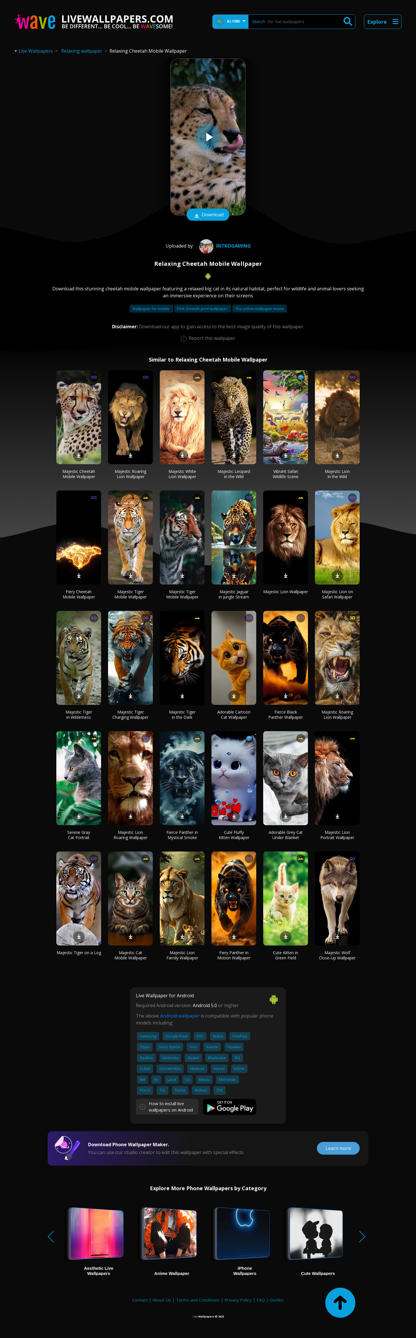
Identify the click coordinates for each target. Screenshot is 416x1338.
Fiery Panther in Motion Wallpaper (233, 955)
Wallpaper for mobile (151, 308)
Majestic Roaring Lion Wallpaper (130, 474)
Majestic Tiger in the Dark (182, 714)
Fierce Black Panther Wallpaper (285, 714)
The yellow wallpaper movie (259, 308)
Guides (277, 1300)
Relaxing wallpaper (81, 51)
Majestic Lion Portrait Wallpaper (337, 835)
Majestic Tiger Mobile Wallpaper (130, 594)
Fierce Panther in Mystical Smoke (182, 835)
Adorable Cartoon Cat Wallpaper (233, 714)
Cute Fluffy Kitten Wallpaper (234, 835)
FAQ (261, 1300)
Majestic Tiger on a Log (79, 952)
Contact (140, 1300)
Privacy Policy (238, 1300)
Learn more (338, 1148)
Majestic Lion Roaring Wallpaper (131, 835)
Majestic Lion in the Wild (337, 474)
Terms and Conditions (198, 1300)
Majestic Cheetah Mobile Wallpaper (78, 474)
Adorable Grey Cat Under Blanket (286, 835)
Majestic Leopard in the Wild (234, 474)
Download (208, 215)
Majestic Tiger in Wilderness (79, 714)
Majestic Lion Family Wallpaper (182, 955)
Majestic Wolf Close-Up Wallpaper (337, 955)
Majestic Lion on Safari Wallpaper (337, 594)
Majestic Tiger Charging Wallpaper (130, 714)
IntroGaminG (224, 246)
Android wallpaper (180, 1016)
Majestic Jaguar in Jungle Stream (234, 594)
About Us (162, 1300)
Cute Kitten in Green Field (285, 955)
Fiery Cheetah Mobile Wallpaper (79, 594)
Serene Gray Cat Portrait (78, 835)
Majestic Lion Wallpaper (285, 591)
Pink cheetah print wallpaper (202, 308)
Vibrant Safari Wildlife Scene (285, 474)
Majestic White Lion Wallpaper (182, 474)
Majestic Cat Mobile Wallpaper (130, 955)
